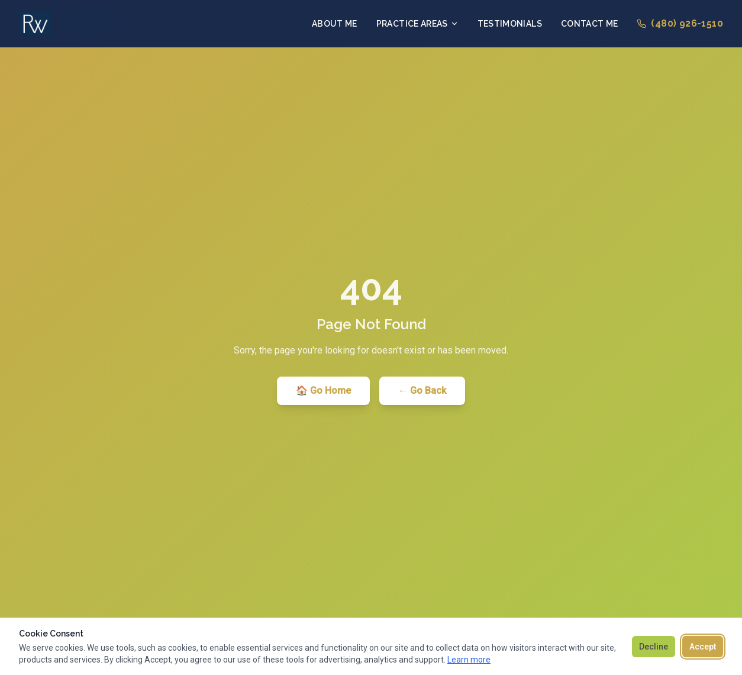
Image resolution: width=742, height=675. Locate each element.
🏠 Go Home (323, 390)
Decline (653, 646)
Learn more (469, 659)
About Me (334, 23)
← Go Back (422, 390)
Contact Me (589, 23)
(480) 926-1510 (680, 23)
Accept (702, 646)
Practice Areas (417, 23)
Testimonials (510, 23)
